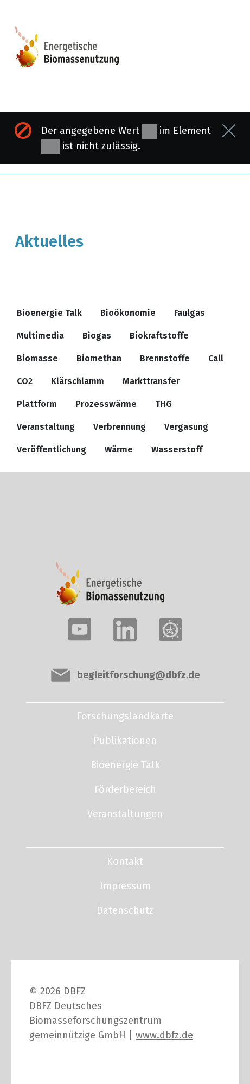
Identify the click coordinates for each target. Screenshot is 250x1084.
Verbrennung (119, 427)
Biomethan (98, 358)
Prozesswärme (106, 404)
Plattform (37, 404)
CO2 (25, 381)
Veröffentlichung (51, 449)
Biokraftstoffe (159, 335)
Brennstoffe (165, 358)
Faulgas (189, 313)
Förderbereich (125, 789)
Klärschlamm (77, 381)
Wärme (119, 449)
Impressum (125, 886)
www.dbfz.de (164, 1035)
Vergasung (186, 427)
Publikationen (125, 741)
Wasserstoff (176, 449)
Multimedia (40, 335)
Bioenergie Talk (49, 313)
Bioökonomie (128, 313)
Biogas (96, 335)
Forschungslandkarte (125, 716)
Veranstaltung (46, 427)
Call (215, 358)
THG (163, 404)
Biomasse (37, 358)
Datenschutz (125, 910)
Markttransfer (151, 381)
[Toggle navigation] (197, 51)
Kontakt (125, 862)
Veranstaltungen (125, 814)
